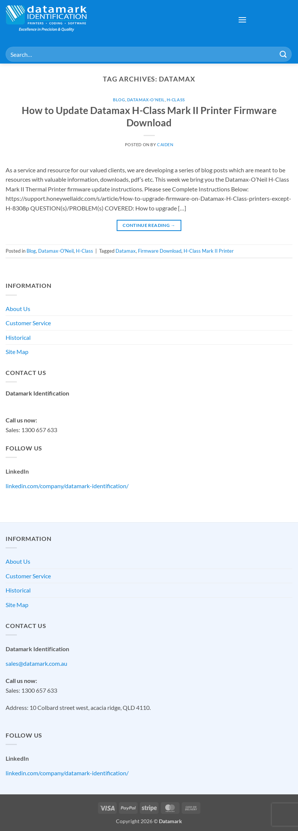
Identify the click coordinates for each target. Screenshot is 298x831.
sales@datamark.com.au (36, 402)
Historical (18, 337)
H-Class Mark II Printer (209, 251)
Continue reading (149, 225)
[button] (242, 19)
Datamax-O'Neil (146, 99)
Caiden (165, 144)
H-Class (176, 99)
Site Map (17, 351)
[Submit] (283, 54)
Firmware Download (159, 251)
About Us (18, 308)
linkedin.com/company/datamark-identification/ (67, 485)
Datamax (126, 251)
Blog (119, 99)
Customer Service (28, 322)
